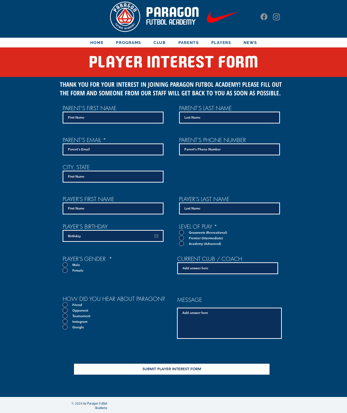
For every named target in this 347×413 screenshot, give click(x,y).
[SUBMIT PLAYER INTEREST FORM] (172, 369)
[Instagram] (276, 16)
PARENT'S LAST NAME (205, 108)
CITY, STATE (76, 167)
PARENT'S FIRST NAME (89, 108)
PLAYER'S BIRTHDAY (85, 226)
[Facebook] (264, 16)
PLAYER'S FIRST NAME (88, 199)
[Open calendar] (156, 236)
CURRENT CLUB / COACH (209, 259)
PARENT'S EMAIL (83, 140)
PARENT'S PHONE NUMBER (212, 140)
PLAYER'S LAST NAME (204, 199)
